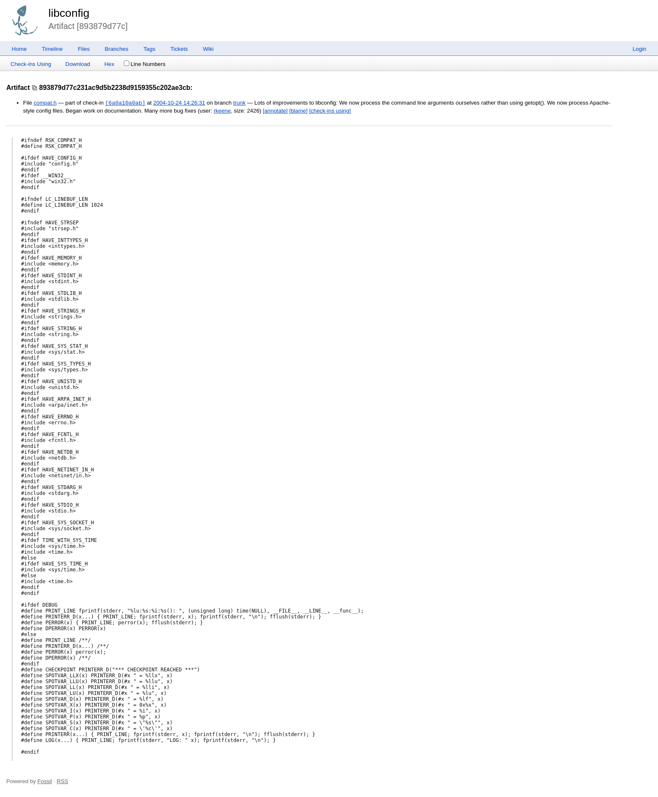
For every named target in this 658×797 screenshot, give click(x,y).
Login (639, 49)
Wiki (208, 49)
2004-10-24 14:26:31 (179, 103)
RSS (62, 781)
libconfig (68, 13)
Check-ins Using (30, 64)
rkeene (222, 111)
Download (77, 64)
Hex (109, 64)
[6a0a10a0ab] (125, 103)
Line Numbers (144, 64)
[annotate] (275, 111)
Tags (149, 49)
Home (19, 49)
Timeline (52, 49)
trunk (239, 103)
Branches (116, 49)
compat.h (45, 103)
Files (83, 49)
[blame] (298, 111)
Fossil (44, 781)
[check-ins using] (330, 111)
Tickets (179, 49)
